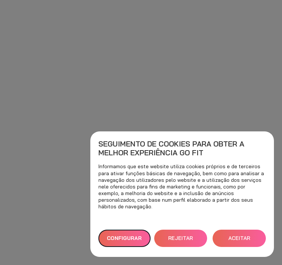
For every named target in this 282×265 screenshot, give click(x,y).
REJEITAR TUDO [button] (180, 241)
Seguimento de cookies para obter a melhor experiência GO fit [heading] (171, 148)
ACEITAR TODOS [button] (239, 241)
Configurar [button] (124, 238)
